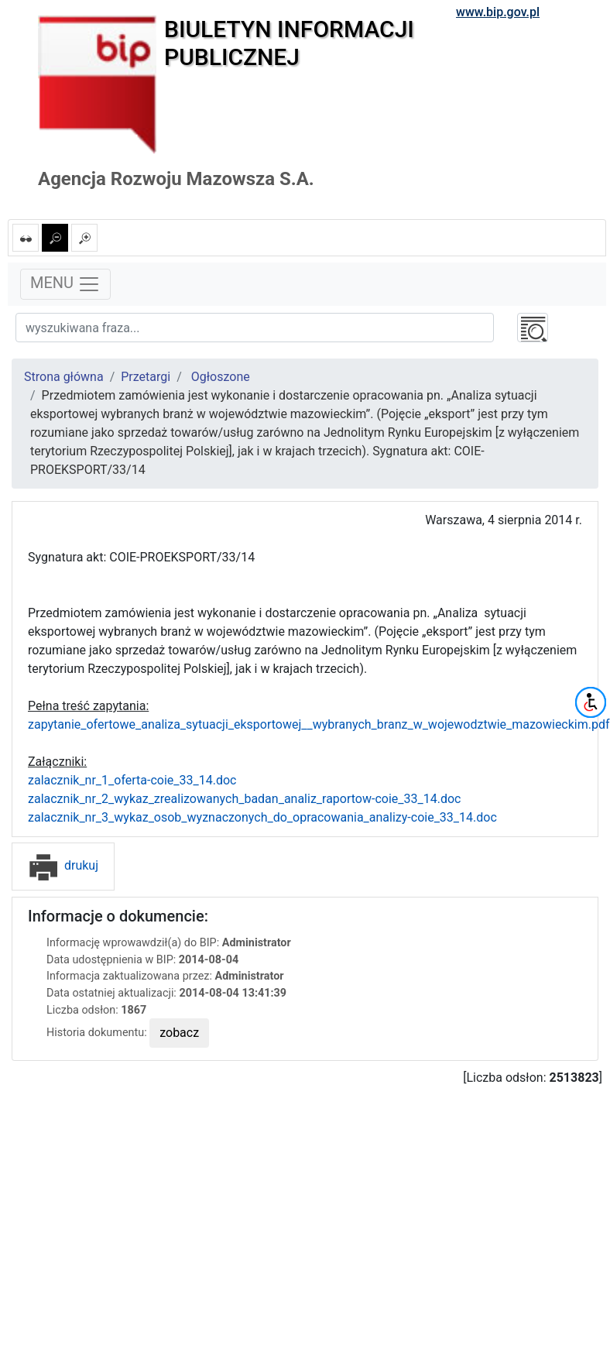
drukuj (63, 865)
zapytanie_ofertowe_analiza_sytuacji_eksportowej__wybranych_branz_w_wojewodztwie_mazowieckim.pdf (319, 724)
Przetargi (145, 376)
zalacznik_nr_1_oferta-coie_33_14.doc (132, 780)
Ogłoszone (220, 376)
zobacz (179, 1032)
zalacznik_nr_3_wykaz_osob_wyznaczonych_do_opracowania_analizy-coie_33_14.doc (262, 817)
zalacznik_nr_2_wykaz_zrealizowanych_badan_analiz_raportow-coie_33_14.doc (244, 798)
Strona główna (64, 376)
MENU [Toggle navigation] (65, 284)
